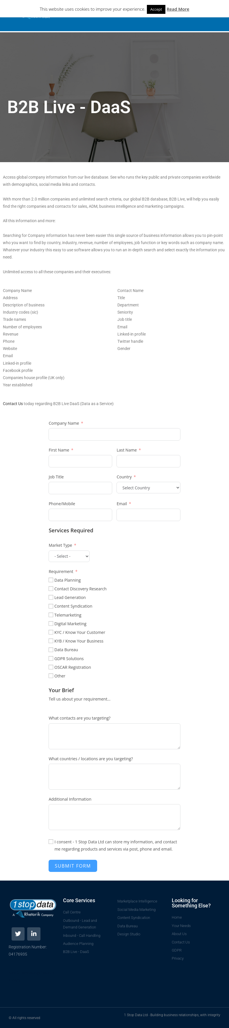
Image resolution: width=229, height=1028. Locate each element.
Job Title (56, 477)
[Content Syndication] (51, 606)
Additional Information (70, 799)
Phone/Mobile (62, 503)
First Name (59, 450)
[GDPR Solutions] (51, 658)
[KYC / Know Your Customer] (51, 632)
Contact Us (13, 403)
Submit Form (73, 866)
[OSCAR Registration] (51, 667)
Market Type (60, 545)
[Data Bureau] (51, 649)
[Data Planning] (51, 580)
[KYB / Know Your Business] (51, 640)
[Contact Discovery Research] (51, 588)
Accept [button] (156, 9)
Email (122, 503)
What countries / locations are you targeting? (91, 758)
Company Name (64, 423)
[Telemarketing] (51, 615)
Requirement (61, 571)
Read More (178, 9)
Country (124, 477)
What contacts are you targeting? (79, 718)
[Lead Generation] (51, 597)
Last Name (127, 450)
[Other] (51, 675)
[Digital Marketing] (51, 623)
